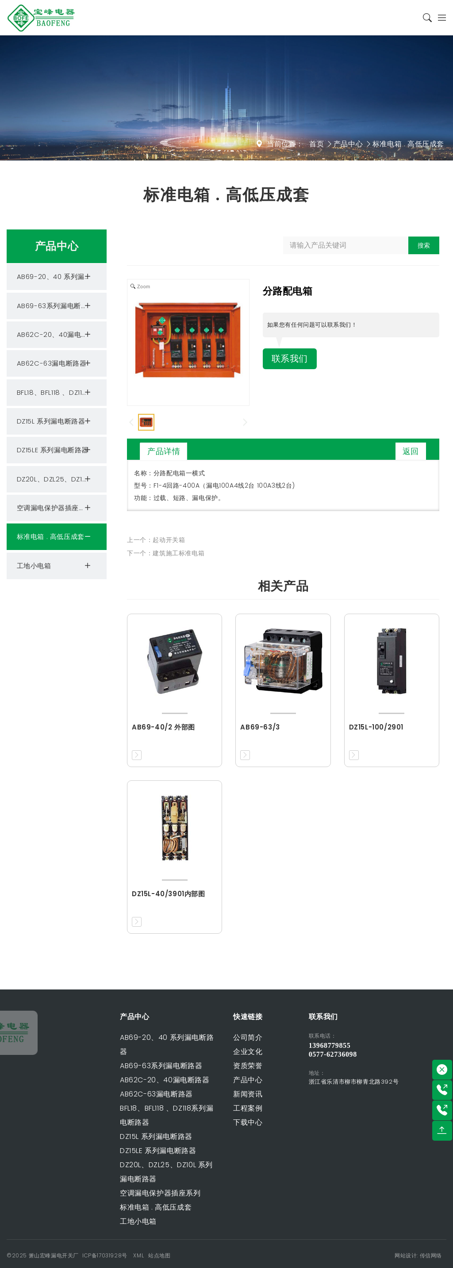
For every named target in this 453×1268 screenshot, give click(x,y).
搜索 (424, 245)
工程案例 (186, 1108)
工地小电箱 (55, 566)
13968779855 (379, 1045)
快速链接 (186, 1017)
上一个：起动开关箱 (156, 539)
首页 (316, 144)
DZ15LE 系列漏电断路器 (55, 450)
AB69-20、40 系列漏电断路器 (62, 277)
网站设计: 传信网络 (418, 1255)
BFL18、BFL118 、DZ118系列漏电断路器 (62, 392)
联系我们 (290, 359)
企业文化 (186, 1051)
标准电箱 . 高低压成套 (408, 144)
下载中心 (186, 1122)
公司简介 (186, 1037)
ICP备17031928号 (104, 1255)
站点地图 (159, 1255)
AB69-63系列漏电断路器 (56, 306)
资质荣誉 (186, 1066)
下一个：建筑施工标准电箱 (165, 553)
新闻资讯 (186, 1094)
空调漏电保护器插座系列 (55, 508)
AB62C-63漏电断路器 (55, 363)
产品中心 (348, 144)
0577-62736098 (382, 1054)
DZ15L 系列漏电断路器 (55, 421)
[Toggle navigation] (439, 17)
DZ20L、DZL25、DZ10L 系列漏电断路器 (62, 479)
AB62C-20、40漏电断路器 (59, 334)
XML (138, 1255)
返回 (411, 451)
